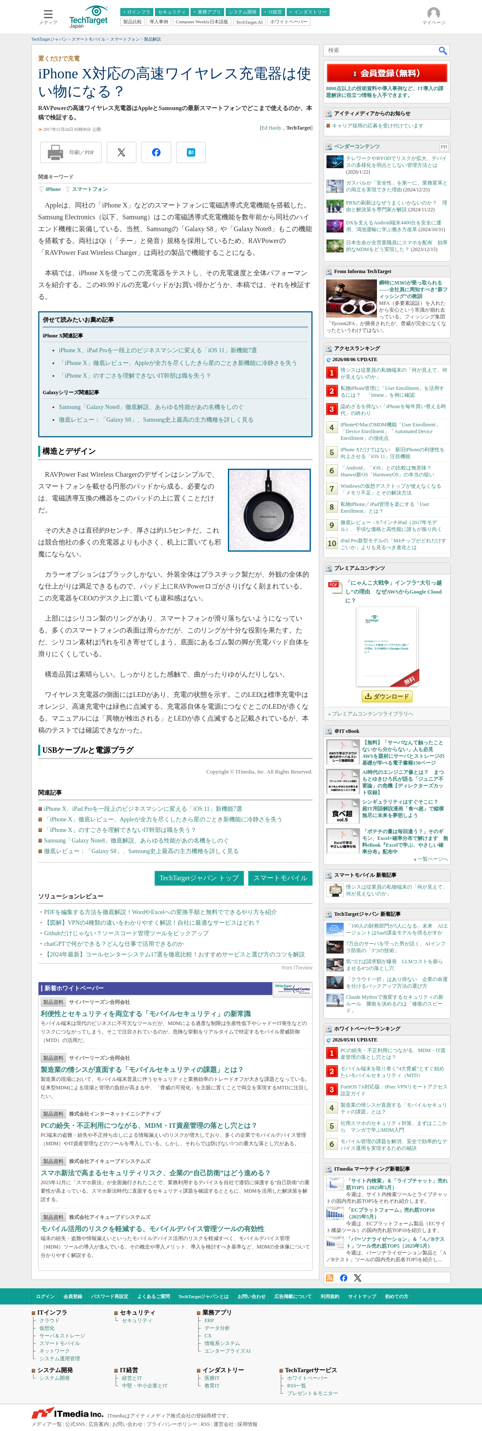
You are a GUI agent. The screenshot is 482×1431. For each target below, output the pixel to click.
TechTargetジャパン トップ (199, 877)
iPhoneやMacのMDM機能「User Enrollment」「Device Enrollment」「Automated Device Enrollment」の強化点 (390, 431)
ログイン (45, 1296)
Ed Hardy (271, 128)
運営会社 (223, 1424)
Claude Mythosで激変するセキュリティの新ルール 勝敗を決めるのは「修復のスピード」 (394, 1004)
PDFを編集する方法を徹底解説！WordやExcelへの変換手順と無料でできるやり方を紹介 (160, 912)
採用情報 (247, 1424)
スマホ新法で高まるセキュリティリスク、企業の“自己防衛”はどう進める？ (156, 1173)
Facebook (343, 1278)
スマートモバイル (280, 877)
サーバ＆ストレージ (62, 1336)
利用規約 (330, 1296)
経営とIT (132, 1378)
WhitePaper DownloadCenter (292, 989)
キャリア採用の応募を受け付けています (378, 126)
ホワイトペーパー (307, 1378)
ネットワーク (54, 1351)
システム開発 (54, 1378)
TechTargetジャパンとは (204, 1296)
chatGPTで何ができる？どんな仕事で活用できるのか (114, 944)
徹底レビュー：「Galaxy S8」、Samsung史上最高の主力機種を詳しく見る (156, 420)
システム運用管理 (59, 1359)
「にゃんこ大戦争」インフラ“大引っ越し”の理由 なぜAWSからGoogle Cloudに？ (393, 592)
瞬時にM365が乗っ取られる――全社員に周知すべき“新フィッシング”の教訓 (413, 289)
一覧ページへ (433, 859)
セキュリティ (137, 1320)
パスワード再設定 (109, 1296)
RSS (329, 1278)
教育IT (212, 1386)
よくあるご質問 (153, 1296)
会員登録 (73, 1296)
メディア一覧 (46, 1424)
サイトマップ (362, 1296)
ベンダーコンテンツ (357, 146)
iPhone (53, 189)
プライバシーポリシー (172, 1424)
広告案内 (99, 1424)
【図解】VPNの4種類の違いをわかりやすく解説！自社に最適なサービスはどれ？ (152, 923)
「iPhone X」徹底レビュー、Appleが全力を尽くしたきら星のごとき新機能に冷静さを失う (178, 363)
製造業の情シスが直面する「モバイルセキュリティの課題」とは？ (142, 1069)
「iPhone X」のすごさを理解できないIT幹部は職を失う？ (135, 376)
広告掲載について (293, 1296)
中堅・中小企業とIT (144, 1386)
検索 (443, 50)
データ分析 (217, 1328)
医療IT (212, 1378)
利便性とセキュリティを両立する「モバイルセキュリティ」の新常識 (146, 1013)
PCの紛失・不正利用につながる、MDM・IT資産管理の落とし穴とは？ (149, 1125)
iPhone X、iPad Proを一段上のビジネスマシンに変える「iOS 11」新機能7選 (158, 350)
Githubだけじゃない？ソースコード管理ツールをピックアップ (126, 933)
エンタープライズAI (228, 1351)
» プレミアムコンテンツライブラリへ (370, 714)
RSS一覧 (296, 1386)
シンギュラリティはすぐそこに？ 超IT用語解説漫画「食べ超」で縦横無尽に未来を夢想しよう (403, 808)
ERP (209, 1320)
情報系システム (222, 1343)
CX (208, 1336)
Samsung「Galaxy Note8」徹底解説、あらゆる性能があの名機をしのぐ (151, 407)
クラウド (49, 1320)
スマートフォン (90, 189)
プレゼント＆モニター (312, 1393)
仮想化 (47, 1328)
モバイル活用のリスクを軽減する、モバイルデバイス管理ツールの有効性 (152, 1228)
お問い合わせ (252, 1296)
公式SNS (75, 1424)
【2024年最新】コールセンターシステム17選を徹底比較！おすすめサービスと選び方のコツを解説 (174, 954)
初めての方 (396, 1296)
